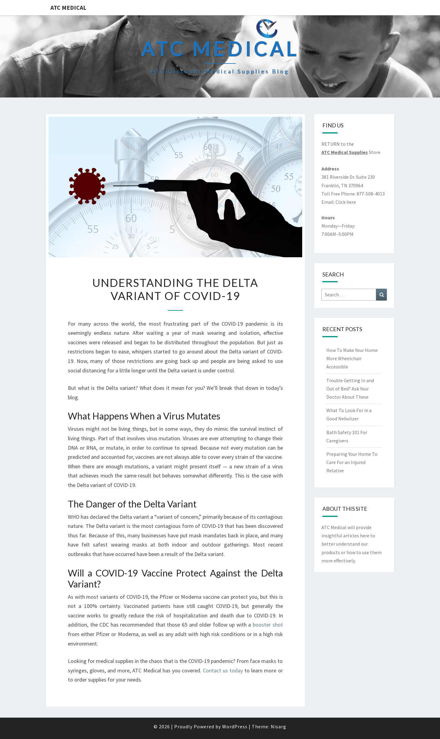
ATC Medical (68, 7)
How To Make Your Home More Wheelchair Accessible (352, 358)
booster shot (268, 624)
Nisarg (278, 726)
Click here (346, 202)
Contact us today (223, 670)
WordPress (235, 726)
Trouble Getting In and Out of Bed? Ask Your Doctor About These (350, 388)
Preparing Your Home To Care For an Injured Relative (351, 462)
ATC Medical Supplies (344, 152)
